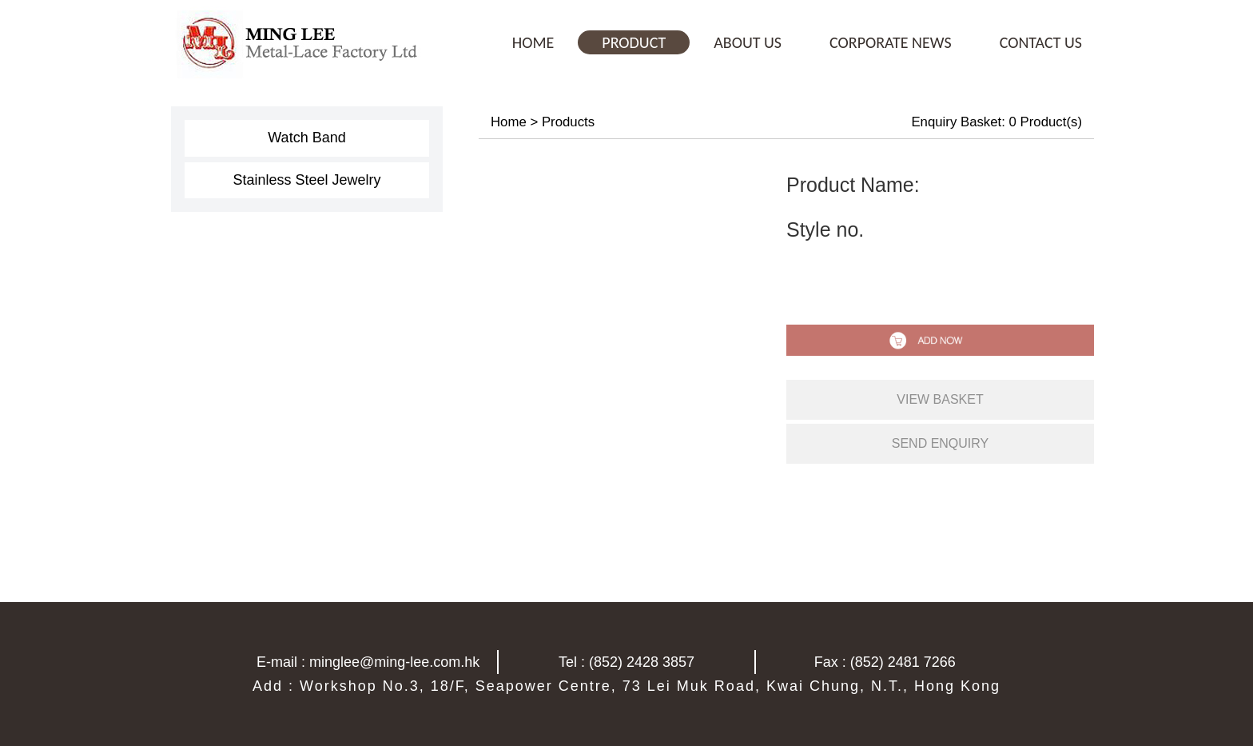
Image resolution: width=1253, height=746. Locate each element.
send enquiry (940, 443)
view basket (940, 399)
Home (509, 122)
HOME (533, 42)
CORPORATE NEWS (890, 42)
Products (568, 122)
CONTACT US (1041, 42)
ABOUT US (748, 42)
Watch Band (306, 138)
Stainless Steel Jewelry (306, 180)
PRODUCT (634, 42)
